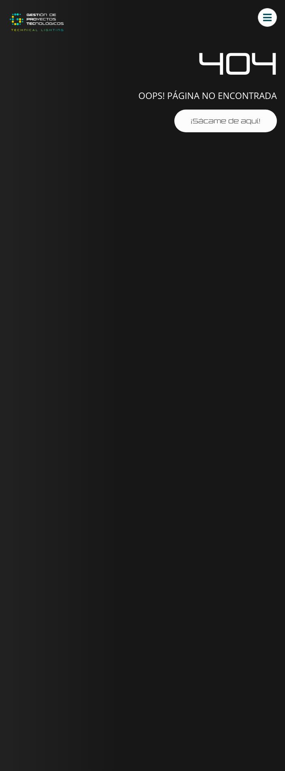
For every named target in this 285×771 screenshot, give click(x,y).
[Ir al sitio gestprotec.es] (36, 22)
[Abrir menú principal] (267, 17)
